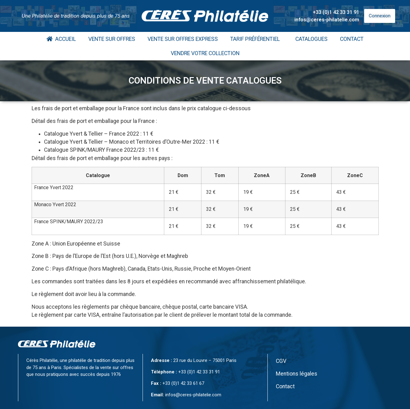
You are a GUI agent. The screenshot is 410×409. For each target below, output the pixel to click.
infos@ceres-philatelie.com (326, 20)
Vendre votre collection (205, 53)
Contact (352, 39)
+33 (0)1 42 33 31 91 (336, 12)
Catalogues (311, 39)
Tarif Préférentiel (256, 39)
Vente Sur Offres (111, 39)
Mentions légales (296, 374)
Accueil (61, 39)
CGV (281, 361)
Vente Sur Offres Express (183, 39)
